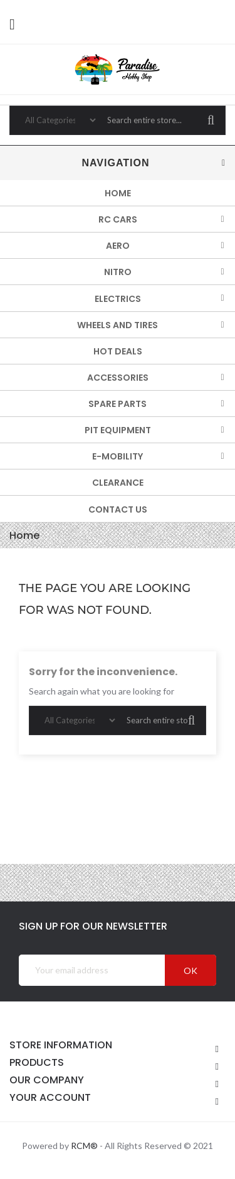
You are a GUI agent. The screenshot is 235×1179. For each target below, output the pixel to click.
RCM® (84, 1145)
